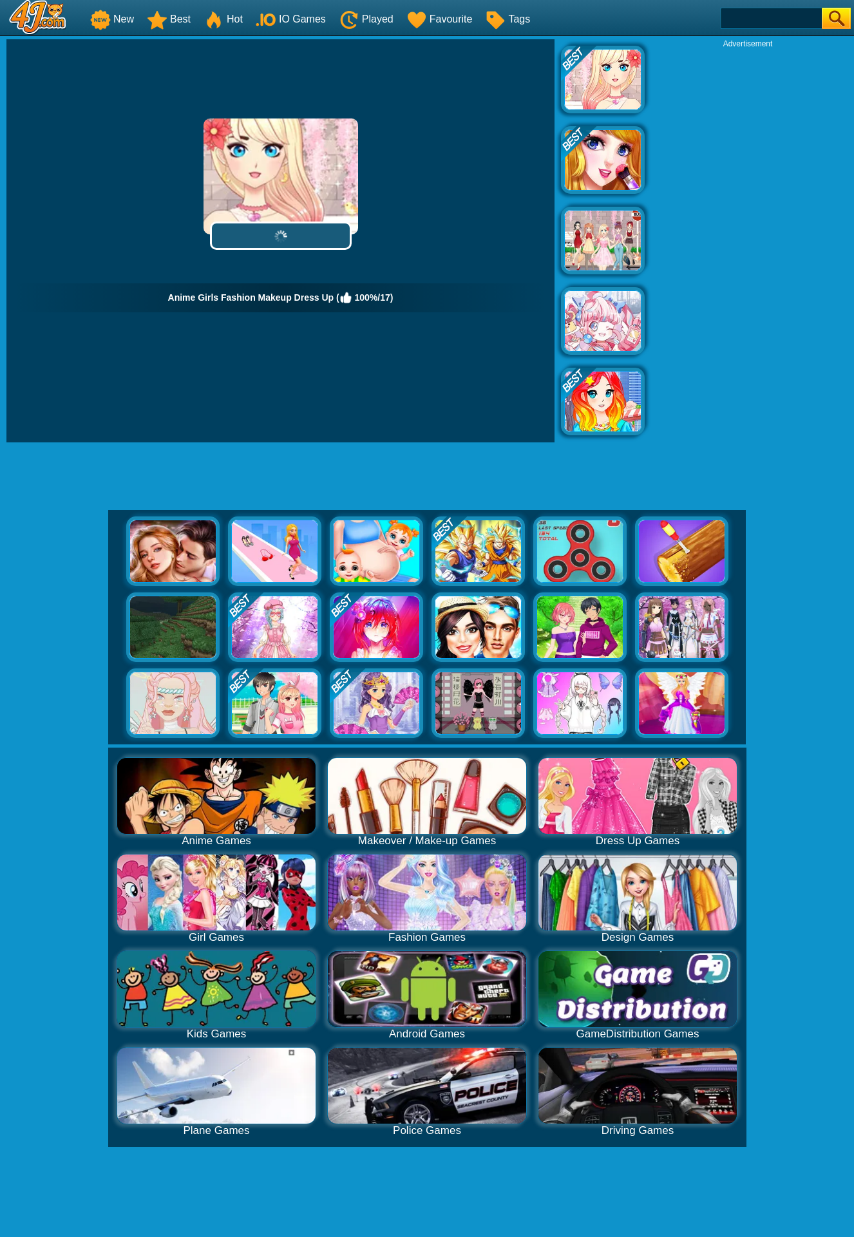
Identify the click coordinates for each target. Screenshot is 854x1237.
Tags (507, 19)
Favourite (439, 19)
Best (169, 19)
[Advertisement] (747, 242)
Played (366, 19)
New (112, 19)
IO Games (291, 19)
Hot (223, 19)
